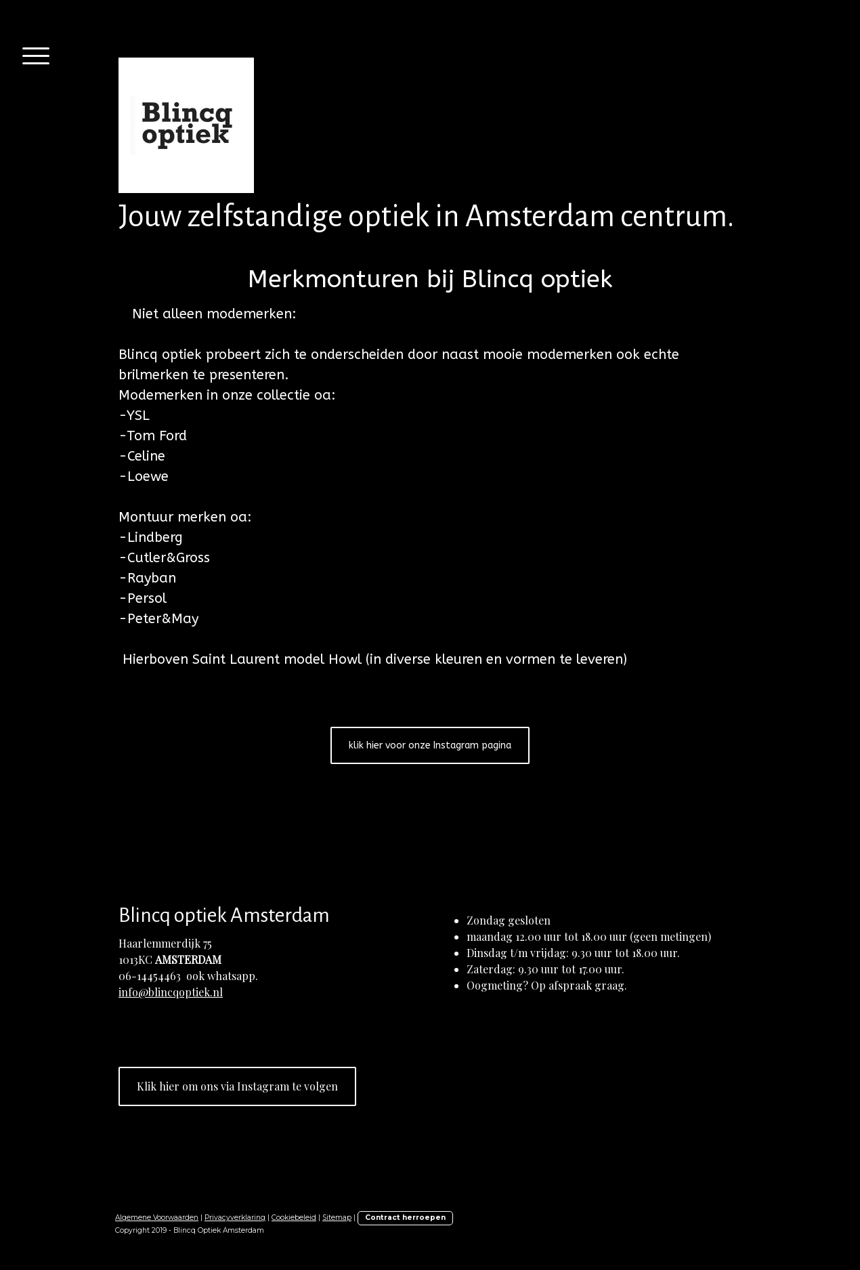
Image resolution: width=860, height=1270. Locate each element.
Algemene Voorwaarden (156, 1217)
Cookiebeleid (294, 1217)
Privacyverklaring (235, 1217)
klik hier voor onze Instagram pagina (430, 745)
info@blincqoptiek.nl (171, 992)
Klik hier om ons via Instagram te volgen (237, 1086)
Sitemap (336, 1217)
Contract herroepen (405, 1217)
